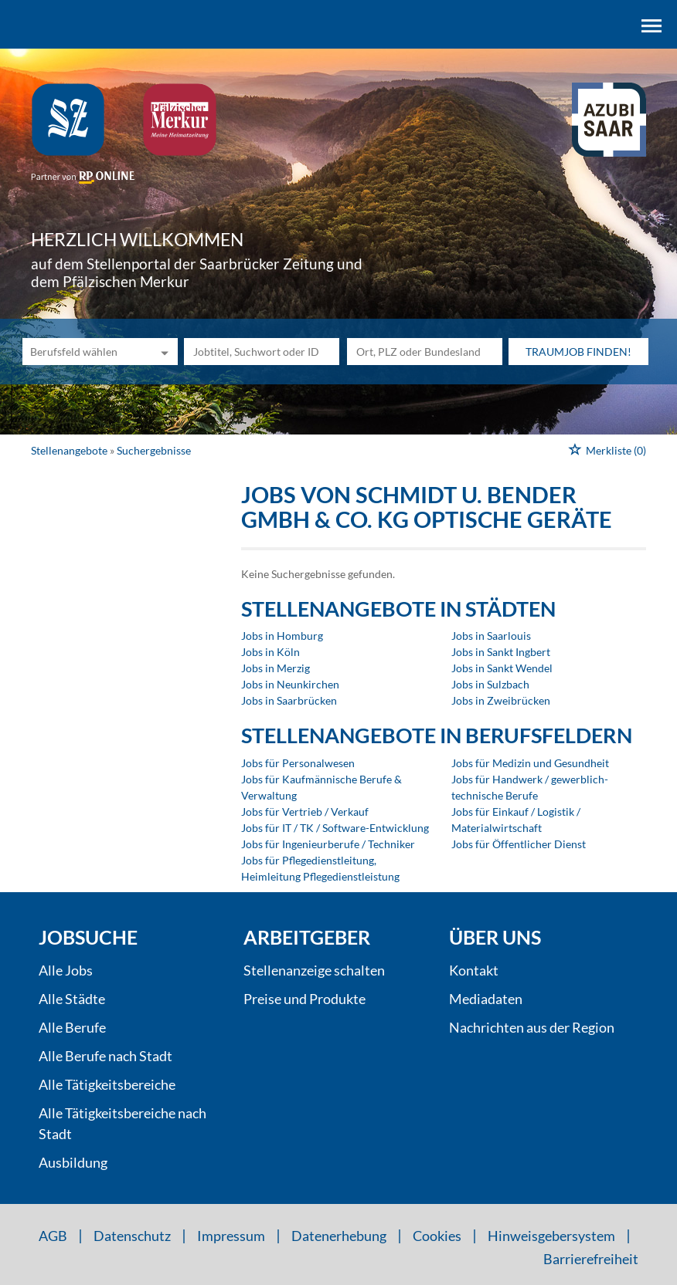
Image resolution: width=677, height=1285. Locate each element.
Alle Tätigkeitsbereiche (107, 1084)
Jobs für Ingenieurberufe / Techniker (328, 843)
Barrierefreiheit (590, 1258)
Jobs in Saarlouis (491, 635)
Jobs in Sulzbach (490, 684)
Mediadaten (485, 998)
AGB (53, 1235)
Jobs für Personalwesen (298, 762)
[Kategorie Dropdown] (162, 351)
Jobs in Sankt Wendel (502, 668)
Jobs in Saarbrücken (289, 700)
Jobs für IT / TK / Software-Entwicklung (335, 827)
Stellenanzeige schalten (314, 970)
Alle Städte (72, 998)
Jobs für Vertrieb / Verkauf (305, 811)
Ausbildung (73, 1162)
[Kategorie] (84, 351)
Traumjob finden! (578, 351)
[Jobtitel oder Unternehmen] (261, 351)
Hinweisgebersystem (551, 1235)
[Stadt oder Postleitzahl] (424, 351)
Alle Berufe (72, 1027)
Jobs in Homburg (282, 635)
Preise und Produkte (304, 998)
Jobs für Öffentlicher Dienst (518, 843)
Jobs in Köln (270, 651)
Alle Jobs (66, 970)
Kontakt (473, 970)
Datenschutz (132, 1235)
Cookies (437, 1235)
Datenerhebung (338, 1235)
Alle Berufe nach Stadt (105, 1055)
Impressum (231, 1235)
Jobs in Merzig (275, 668)
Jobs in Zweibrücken (500, 700)
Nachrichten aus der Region (531, 1027)
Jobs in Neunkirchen (290, 684)
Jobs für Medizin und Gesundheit (530, 762)
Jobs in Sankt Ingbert (500, 651)
